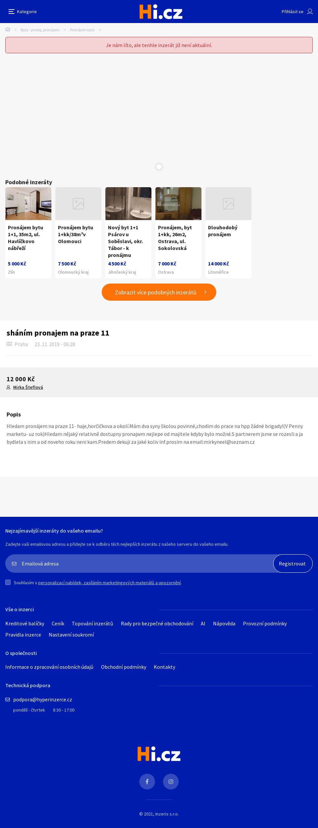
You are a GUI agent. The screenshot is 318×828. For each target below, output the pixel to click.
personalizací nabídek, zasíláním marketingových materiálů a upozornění (109, 583)
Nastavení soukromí (71, 634)
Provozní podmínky (265, 623)
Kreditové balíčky (24, 623)
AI (203, 623)
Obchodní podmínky (123, 667)
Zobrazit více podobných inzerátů (156, 292)
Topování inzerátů (92, 623)
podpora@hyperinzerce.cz (42, 699)
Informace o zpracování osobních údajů (49, 667)
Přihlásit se (293, 11)
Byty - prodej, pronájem (40, 29)
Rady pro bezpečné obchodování (157, 623)
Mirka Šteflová (28, 387)
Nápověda (224, 623)
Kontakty (164, 667)
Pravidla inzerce (23, 634)
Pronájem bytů (82, 29)
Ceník (58, 623)
